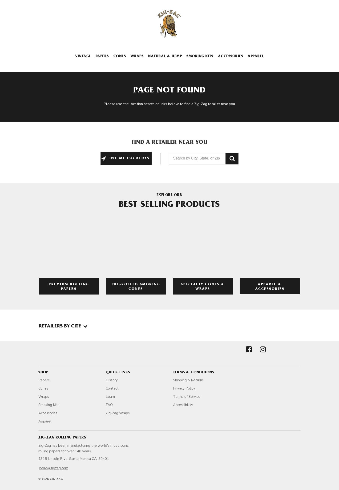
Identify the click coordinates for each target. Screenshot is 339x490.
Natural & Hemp (165, 56)
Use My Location (129, 158)
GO (232, 158)
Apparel (256, 56)
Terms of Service (186, 396)
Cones (119, 56)
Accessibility (183, 404)
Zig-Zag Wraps (118, 413)
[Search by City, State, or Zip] (197, 158)
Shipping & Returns (188, 380)
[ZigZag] (169, 24)
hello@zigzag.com (53, 468)
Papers (102, 56)
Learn (110, 396)
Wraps (136, 56)
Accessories (230, 56)
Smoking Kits (199, 56)
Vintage (83, 56)
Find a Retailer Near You (169, 143)
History (112, 380)
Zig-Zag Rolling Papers (62, 438)
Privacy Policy (184, 388)
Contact (112, 388)
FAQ (109, 404)
